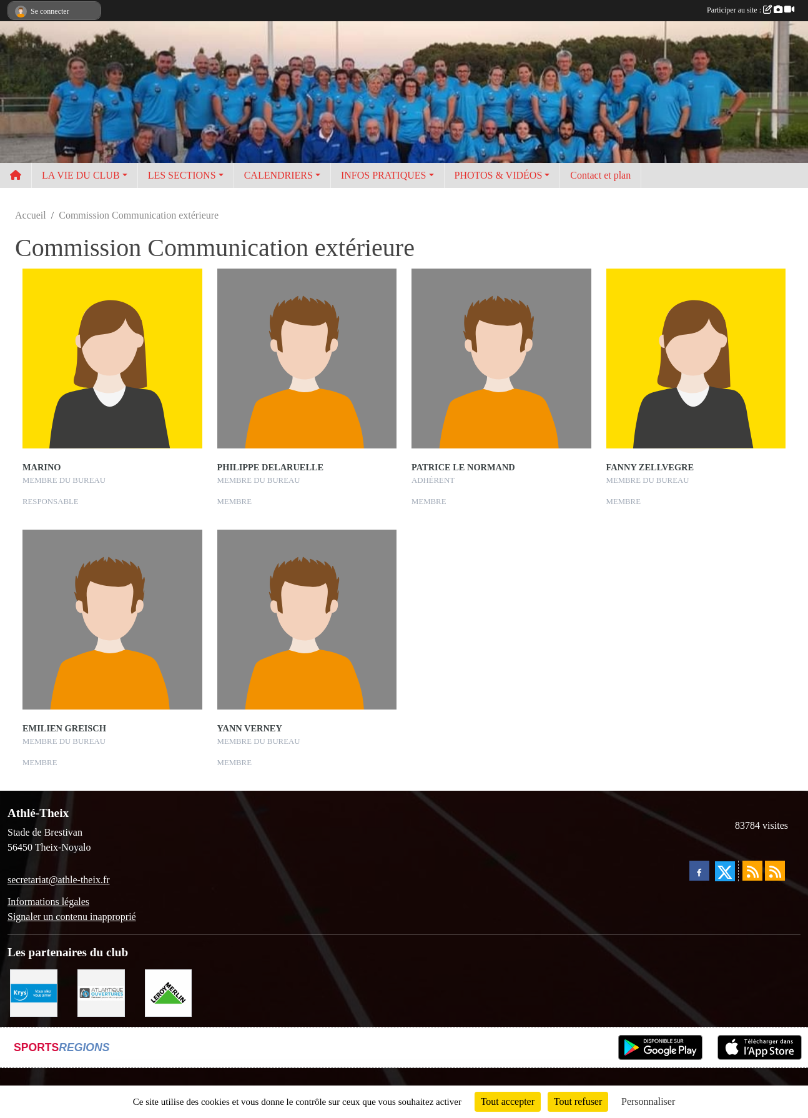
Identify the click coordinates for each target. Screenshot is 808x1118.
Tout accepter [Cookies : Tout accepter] (508, 1101)
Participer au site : (750, 10)
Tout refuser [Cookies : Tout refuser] (578, 1101)
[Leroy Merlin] (168, 992)
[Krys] (33, 992)
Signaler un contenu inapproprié (71, 916)
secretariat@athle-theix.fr (58, 879)
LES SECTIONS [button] (182, 175)
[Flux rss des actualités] (752, 871)
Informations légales (48, 901)
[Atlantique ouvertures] (101, 992)
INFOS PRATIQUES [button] (383, 175)
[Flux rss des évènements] (775, 871)
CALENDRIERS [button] (278, 175)
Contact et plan (600, 175)
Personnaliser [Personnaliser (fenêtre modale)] (648, 1101)
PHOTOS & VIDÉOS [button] (499, 175)
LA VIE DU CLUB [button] (81, 175)
